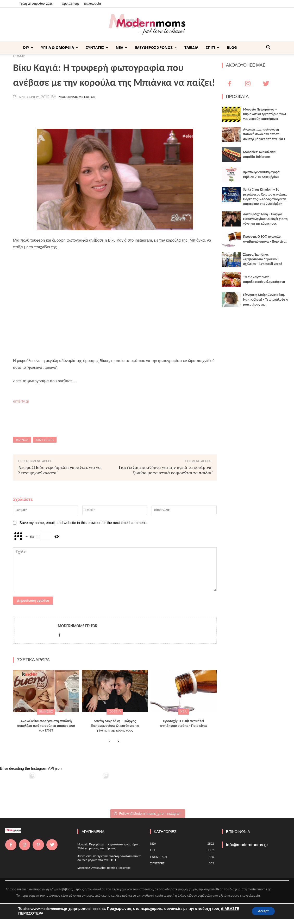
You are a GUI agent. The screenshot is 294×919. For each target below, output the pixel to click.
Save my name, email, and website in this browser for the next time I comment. (83, 523)
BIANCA (22, 440)
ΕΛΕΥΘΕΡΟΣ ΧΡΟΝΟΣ (156, 47)
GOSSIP (114, 711)
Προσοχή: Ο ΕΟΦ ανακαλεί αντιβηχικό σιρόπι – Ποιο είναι (183, 722)
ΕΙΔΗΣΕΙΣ (46, 711)
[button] (268, 48)
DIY (28, 47)
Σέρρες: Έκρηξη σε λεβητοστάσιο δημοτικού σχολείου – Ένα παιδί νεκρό (262, 259)
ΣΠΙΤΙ (212, 47)
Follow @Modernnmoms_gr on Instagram (147, 813)
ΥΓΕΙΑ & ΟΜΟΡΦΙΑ (59, 47)
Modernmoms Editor (77, 97)
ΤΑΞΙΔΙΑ (191, 47)
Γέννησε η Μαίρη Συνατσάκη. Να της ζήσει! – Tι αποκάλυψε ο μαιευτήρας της (265, 299)
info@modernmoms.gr (247, 844)
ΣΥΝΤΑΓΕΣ (97, 47)
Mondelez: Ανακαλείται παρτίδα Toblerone (103, 867)
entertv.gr (21, 401)
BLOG (232, 47)
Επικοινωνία (92, 3)
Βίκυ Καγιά (45, 440)
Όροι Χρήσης (70, 3)
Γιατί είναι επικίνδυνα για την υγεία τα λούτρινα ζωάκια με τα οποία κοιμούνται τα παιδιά (165, 469)
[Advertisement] (115, 293)
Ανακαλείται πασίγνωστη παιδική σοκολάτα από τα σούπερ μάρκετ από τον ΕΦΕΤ (46, 725)
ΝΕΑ (122, 47)
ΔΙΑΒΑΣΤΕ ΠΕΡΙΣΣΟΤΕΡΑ (40, 913)
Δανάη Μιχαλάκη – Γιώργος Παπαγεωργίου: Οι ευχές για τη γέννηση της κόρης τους (115, 725)
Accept (261, 910)
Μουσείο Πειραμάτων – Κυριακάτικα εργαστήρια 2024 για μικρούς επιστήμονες (264, 114)
